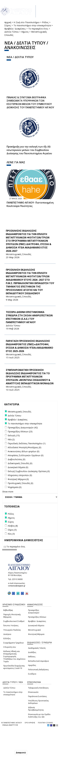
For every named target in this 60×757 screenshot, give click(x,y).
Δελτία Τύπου (11, 31)
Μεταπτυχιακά (34, 630)
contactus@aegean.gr (17, 586)
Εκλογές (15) (14, 435)
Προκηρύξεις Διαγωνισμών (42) (23, 427)
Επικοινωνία (33, 692)
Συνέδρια (32, 674)
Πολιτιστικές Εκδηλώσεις (38, 669)
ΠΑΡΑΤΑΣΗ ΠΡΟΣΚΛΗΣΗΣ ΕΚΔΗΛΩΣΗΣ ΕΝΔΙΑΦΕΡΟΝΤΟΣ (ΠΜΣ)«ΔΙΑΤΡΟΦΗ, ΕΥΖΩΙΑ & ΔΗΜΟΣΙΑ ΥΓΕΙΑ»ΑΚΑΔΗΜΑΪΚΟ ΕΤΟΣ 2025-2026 (29, 346)
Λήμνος (25, 31)
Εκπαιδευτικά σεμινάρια (38, 661)
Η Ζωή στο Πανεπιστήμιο (27, 22)
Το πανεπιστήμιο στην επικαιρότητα (32, 25)
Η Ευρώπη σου (9, 647)
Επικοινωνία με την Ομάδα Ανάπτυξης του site (39, 715)
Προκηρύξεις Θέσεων (37, 617)
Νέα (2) (11, 439)
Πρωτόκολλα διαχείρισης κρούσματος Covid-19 (14, 666)
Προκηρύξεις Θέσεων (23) (20, 431)
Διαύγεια (7, 634)
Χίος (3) (11, 533)
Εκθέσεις (31, 656)
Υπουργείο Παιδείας (12, 630)
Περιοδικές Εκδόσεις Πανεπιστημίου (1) (27, 443)
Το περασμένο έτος (38, 28)
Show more (7, 491)
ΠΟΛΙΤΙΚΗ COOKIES (45, 722)
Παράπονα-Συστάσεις (37, 696)
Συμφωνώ (8, 752)
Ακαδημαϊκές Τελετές (37, 648)
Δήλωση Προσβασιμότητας (36, 708)
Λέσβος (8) (13, 525)
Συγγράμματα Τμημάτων (13, 642)
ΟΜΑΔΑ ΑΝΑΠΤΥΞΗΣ (10, 725)
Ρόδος (45, 22)
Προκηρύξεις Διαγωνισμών (33, 611)
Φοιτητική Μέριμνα (36, 634)
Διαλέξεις (32, 652)
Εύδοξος (7, 638)
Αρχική (7, 22)
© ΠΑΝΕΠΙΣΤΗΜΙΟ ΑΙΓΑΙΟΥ (11, 722)
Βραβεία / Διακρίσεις (15, 28)
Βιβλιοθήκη (8, 610)
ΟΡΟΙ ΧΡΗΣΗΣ (30, 722)
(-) (5, 546)
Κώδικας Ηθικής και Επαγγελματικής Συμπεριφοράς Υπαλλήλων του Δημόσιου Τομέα (14, 656)
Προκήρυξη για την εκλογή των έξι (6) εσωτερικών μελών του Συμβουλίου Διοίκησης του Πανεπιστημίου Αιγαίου (29, 150)
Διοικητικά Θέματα (36, 625)
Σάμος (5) (12, 529)
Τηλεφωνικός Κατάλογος (38, 688)
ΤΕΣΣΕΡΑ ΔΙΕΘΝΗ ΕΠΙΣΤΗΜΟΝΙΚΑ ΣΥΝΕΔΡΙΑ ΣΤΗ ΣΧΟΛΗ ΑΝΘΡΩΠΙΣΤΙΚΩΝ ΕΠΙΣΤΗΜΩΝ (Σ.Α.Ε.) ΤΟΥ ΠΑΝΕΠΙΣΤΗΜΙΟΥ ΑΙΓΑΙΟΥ (29, 317)
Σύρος (7, 25)
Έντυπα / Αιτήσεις (10, 625)
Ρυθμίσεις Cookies (11, 746)
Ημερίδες (32, 665)
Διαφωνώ (21, 753)
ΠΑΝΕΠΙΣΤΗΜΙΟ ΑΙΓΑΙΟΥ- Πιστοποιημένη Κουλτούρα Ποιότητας (30, 204)
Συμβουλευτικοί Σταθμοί (13, 621)
